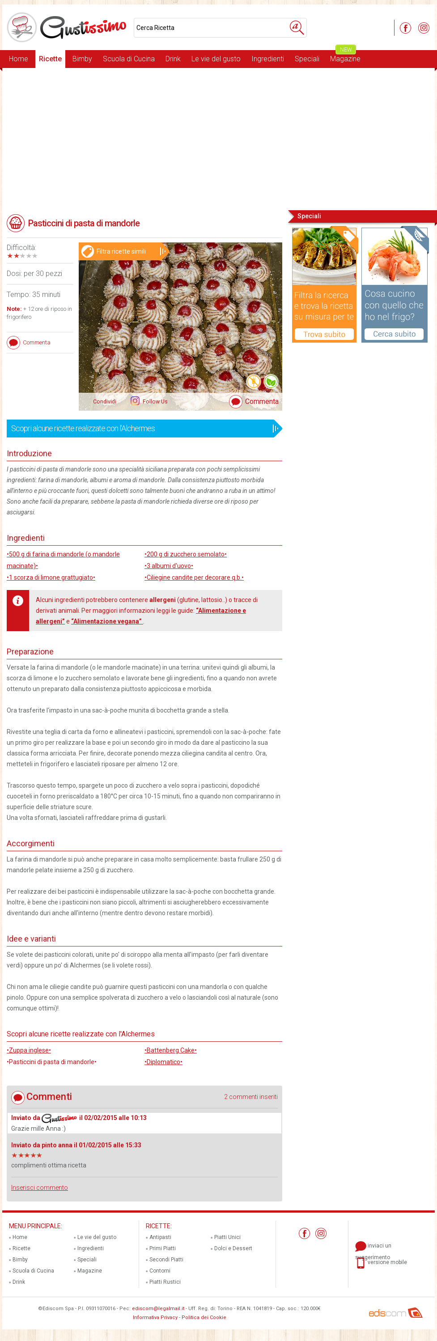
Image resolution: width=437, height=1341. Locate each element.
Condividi (104, 402)
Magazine (345, 56)
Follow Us (154, 402)
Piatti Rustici (165, 1282)
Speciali (307, 59)
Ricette (50, 59)
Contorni (159, 1271)
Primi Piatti (162, 1248)
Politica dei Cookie (204, 1317)
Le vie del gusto (216, 59)
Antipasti (160, 1237)
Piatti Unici (227, 1237)
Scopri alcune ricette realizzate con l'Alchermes (141, 428)
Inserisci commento (39, 1187)
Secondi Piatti (166, 1259)
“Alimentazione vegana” (107, 621)
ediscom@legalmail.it (158, 1308)
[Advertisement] (218, 138)
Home (18, 59)
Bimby (82, 59)
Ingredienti (267, 59)
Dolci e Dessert (233, 1248)
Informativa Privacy (155, 1317)
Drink (173, 59)
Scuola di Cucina (129, 59)
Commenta (262, 401)
